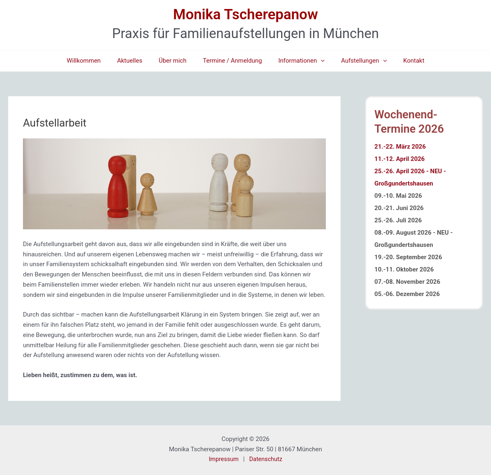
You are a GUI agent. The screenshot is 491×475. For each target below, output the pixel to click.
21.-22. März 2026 (400, 152)
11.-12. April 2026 (400, 164)
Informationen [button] (297, 60)
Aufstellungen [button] (355, 60)
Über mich (177, 60)
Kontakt (401, 60)
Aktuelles (138, 60)
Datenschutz (266, 459)
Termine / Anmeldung (232, 60)
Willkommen (96, 60)
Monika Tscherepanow (245, 14)
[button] (317, 60)
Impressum (222, 459)
